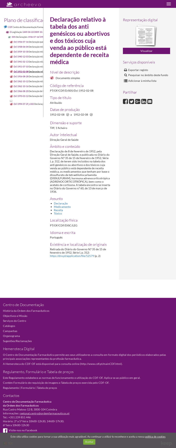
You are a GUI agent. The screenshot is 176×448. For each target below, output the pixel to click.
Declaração (61, 203)
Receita (58, 210)
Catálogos (9, 325)
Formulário (28, 387)
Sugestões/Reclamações (17, 341)
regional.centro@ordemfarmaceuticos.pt (44, 413)
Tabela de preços (47, 387)
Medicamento (62, 206)
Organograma (11, 336)
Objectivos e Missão (15, 315)
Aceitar (89, 441)
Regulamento (11, 387)
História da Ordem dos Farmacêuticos (26, 310)
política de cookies (155, 436)
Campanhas (10, 331)
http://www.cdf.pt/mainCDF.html (101, 363)
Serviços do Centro (14, 320)
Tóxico (58, 213)
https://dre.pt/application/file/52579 (72, 256)
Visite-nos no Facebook (20, 430)
